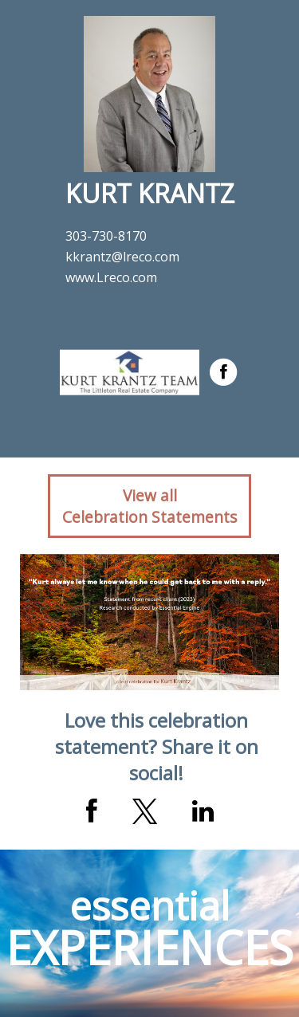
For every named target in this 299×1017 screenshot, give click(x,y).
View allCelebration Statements (149, 506)
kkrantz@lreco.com (122, 256)
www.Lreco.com (111, 277)
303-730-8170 (106, 236)
